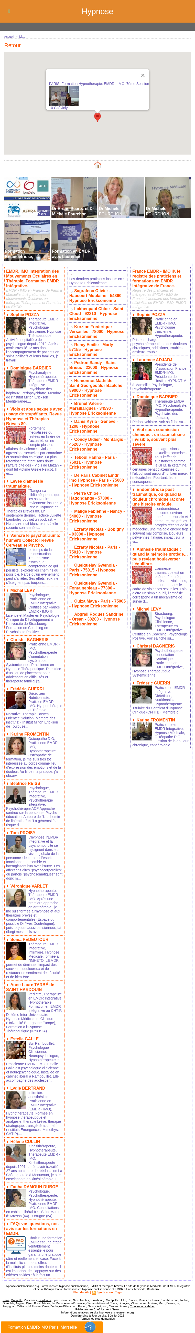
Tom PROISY (22, 827)
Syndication (105, 1288)
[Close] (143, 76)
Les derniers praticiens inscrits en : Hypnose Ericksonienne (97, 281)
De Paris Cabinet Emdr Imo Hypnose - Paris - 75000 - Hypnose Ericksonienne (96, 472)
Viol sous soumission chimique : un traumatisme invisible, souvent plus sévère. (158, 435)
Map (22, 37)
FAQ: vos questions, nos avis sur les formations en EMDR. (32, 1225)
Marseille (16, 1296)
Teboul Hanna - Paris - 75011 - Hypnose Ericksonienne (93, 455)
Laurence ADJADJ (154, 358)
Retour (12, 45)
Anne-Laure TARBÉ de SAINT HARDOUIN (30, 981)
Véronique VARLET (29, 881)
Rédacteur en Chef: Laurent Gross (97, 1305)
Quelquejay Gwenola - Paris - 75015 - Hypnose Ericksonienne (93, 558)
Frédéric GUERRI (27, 684)
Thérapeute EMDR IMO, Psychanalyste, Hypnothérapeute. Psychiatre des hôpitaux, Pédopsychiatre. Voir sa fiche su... (159, 410)
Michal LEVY (22, 586)
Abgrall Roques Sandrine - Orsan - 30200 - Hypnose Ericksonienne (97, 605)
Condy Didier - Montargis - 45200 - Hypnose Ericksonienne (97, 437)
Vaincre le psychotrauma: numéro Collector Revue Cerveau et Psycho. (33, 537)
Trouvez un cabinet (142, 1302)
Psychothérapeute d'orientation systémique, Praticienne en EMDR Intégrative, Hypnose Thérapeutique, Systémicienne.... (158, 657)
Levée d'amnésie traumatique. (24, 481)
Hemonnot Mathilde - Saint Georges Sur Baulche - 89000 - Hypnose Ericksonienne (97, 384)
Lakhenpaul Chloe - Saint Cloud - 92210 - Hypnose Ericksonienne (96, 312)
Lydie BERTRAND (27, 1085)
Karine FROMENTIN (29, 729)
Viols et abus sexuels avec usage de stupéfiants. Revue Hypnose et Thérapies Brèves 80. (34, 414)
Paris (6, 1296)
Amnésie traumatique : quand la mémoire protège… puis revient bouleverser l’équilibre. (160, 552)
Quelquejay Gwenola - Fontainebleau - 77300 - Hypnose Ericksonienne (93, 575)
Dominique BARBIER (30, 367)
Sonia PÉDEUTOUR (29, 934)
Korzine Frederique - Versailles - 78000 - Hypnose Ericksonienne (96, 330)
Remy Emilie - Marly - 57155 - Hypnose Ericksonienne (92, 347)
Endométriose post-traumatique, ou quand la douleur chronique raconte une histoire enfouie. (158, 493)
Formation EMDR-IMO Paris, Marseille (51, 1327)
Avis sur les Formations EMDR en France (26, 214)
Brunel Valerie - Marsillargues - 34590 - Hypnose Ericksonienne (92, 403)
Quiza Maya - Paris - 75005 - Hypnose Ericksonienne (97, 590)
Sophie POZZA (24, 313)
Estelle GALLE (24, 1036)
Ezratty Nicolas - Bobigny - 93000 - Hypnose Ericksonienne (96, 523)
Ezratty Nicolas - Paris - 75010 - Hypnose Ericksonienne (94, 541)
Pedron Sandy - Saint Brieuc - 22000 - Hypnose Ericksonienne (93, 364)
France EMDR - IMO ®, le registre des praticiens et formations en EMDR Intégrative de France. (156, 278)
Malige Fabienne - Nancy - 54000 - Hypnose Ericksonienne (97, 506)
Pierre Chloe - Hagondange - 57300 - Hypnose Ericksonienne (92, 489)
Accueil (9, 37)
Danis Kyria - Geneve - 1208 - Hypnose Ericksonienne (93, 420)
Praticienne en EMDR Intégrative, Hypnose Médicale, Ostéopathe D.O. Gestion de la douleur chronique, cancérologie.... (160, 729)
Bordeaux (44, 1296)
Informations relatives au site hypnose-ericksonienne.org (97, 1308)
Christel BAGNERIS (29, 635)
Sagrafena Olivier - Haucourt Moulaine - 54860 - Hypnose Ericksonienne (96, 295)
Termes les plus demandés (97, 1314)
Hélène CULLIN (25, 1139)
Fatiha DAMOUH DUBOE (34, 1184)
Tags (118, 1288)
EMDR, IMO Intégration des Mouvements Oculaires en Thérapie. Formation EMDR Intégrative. (32, 278)
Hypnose (97, 11)
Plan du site (82, 1288)
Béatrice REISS (25, 778)
